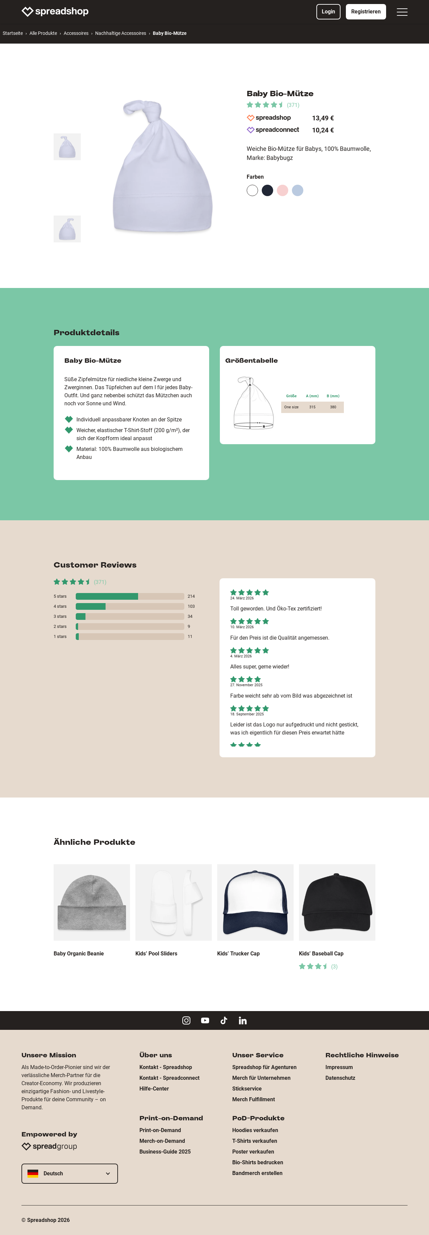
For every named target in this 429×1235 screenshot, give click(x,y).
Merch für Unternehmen (261, 1078)
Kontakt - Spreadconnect (169, 1078)
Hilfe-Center (154, 1088)
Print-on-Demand (160, 1130)
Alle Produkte (43, 33)
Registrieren (366, 11)
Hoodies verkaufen (255, 1130)
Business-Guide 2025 (165, 1152)
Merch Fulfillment (253, 1099)
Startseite (13, 33)
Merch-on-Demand (162, 1141)
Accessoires (76, 33)
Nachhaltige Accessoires (120, 33)
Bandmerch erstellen (257, 1173)
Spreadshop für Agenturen (264, 1067)
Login (328, 11)
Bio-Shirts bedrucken (257, 1162)
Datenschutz (340, 1078)
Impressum (339, 1067)
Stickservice (247, 1088)
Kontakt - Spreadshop (165, 1067)
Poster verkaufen (253, 1152)
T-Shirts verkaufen (254, 1141)
